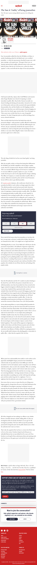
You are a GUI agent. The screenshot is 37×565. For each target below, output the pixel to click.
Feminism (21, 540)
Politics (20, 535)
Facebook (2, 530)
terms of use (21, 561)
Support (5, 496)
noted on (7, 183)
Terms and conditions (5, 538)
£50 (31, 223)
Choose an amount (18, 227)
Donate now (6, 231)
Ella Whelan (3, 554)
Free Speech (7, 48)
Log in (34, 5)
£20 (22, 223)
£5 (6, 223)
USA (20, 543)
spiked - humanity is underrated (18, 6)
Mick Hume (3, 556)
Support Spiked (4, 537)
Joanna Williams (4, 552)
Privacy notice (3, 540)
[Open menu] (1, 5)
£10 (14, 223)
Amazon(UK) (21, 470)
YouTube (7, 530)
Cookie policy (3, 541)
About (2, 535)
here (2, 472)
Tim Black (3, 557)
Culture (20, 537)
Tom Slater (3, 551)
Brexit (20, 538)
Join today (12, 519)
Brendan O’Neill (4, 549)
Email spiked (21, 552)
